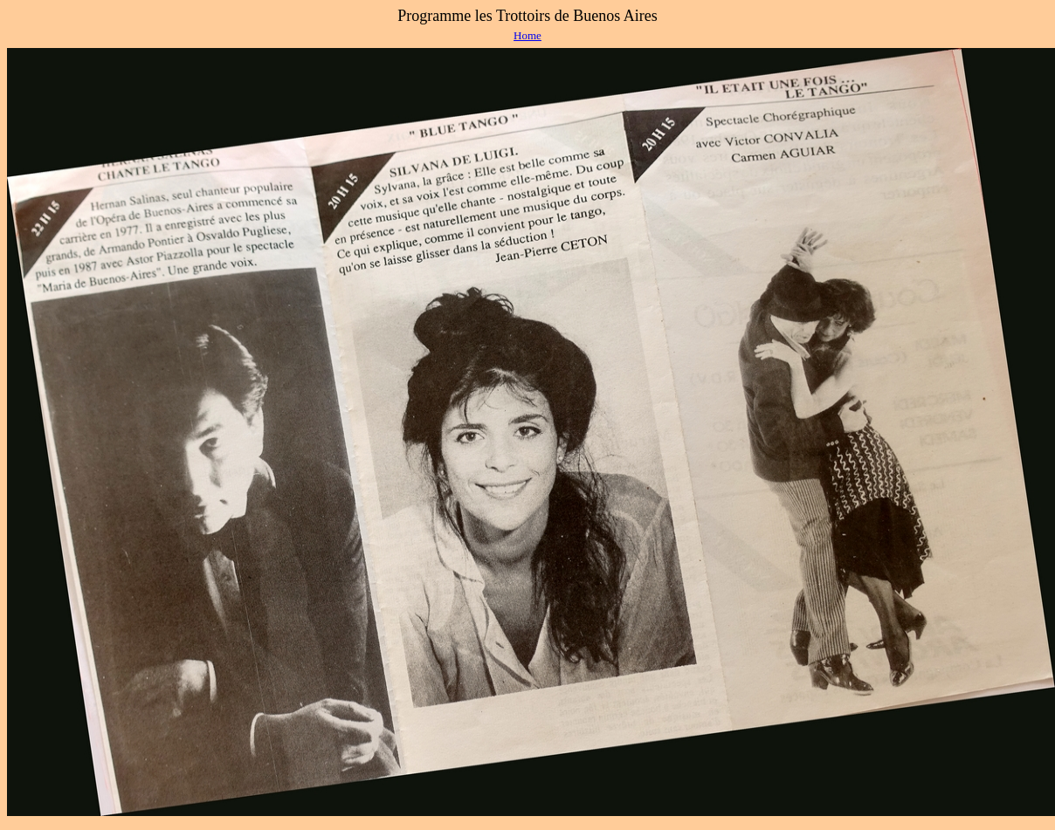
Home (527, 35)
